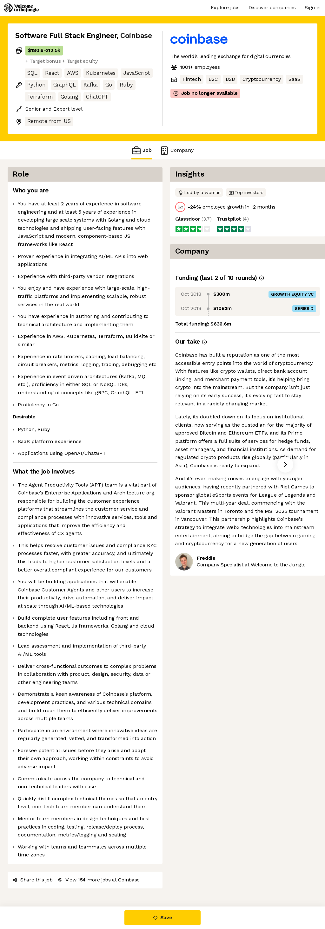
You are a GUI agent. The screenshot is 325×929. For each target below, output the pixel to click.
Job (141, 150)
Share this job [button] (33, 880)
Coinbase (136, 35)
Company (176, 150)
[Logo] (21, 7)
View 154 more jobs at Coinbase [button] (99, 880)
